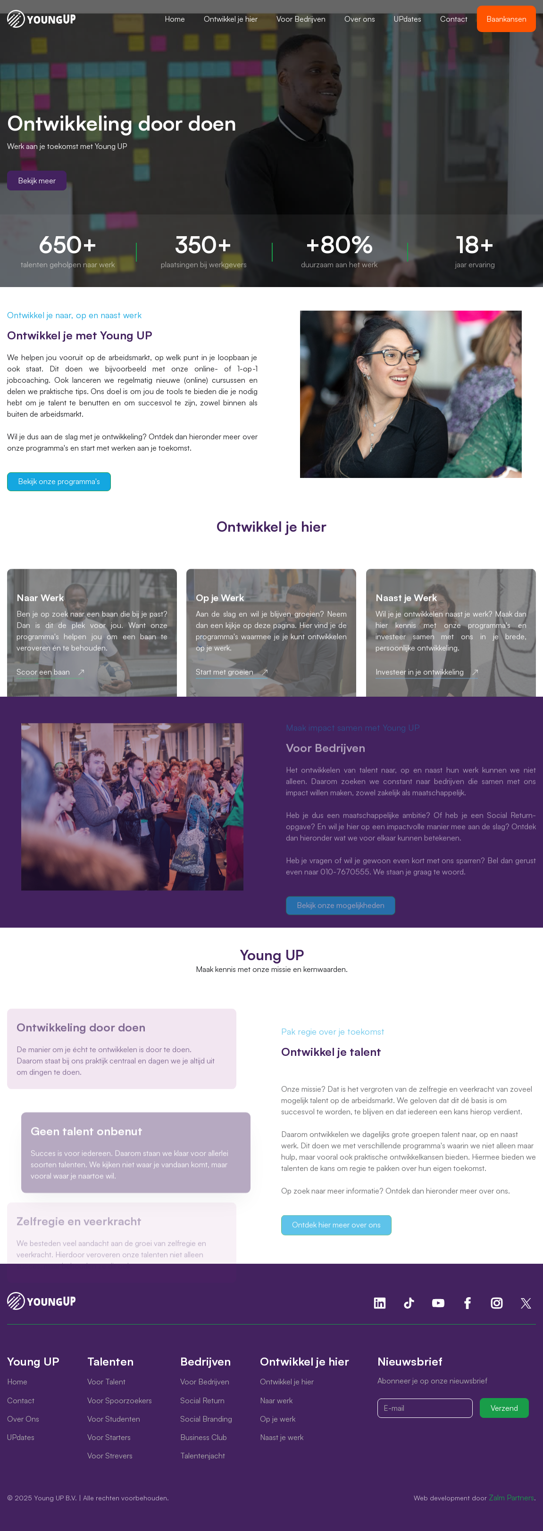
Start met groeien (224, 681)
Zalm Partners (511, 1497)
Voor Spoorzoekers (119, 1400)
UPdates (407, 19)
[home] (41, 19)
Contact (454, 19)
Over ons (359, 19)
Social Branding (206, 1419)
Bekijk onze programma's (59, 481)
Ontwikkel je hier (231, 19)
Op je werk (277, 1419)
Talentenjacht (202, 1455)
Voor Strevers (110, 1455)
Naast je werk (281, 1437)
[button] (230, 19)
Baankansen (506, 19)
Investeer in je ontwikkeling (420, 681)
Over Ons (23, 1419)
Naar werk (276, 1400)
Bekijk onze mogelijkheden (340, 908)
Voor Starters (109, 1437)
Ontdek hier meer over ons (336, 1234)
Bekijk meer (37, 180)
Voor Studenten (113, 1419)
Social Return (202, 1400)
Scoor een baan (43, 681)
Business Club (203, 1437)
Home (175, 19)
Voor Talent (106, 1381)
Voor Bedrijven (301, 19)
